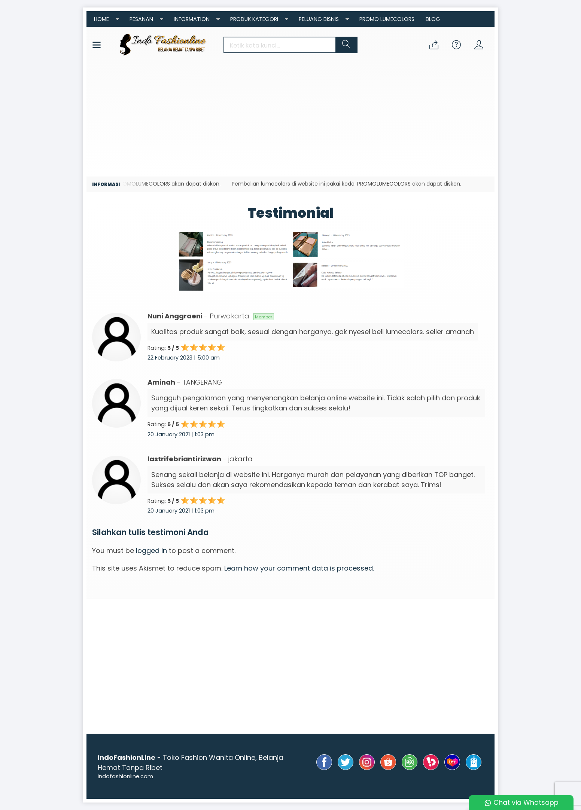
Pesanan (141, 19)
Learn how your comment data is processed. (299, 568)
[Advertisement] (290, 120)
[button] (346, 44)
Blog (433, 19)
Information (192, 19)
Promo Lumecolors (386, 19)
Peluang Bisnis (319, 19)
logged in (151, 550)
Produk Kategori (254, 19)
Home (101, 19)
